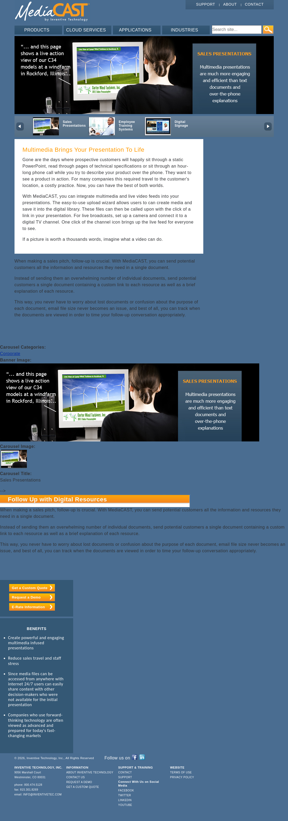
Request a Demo (26, 597)
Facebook (126, 790)
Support (205, 4)
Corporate (10, 353)
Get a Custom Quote (30, 588)
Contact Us (75, 777)
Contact (254, 4)
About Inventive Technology (89, 772)
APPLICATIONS (135, 30)
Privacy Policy (182, 777)
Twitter (124, 795)
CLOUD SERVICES (86, 30)
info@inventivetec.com (42, 794)
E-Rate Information (28, 607)
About (230, 4)
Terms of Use (181, 772)
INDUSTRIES (184, 30)
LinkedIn (125, 800)
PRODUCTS (36, 30)
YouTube (125, 805)
